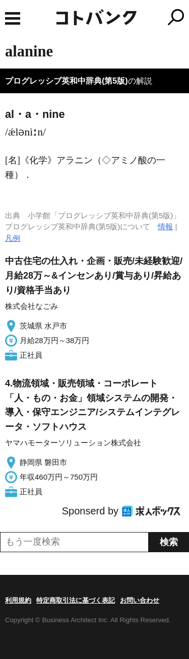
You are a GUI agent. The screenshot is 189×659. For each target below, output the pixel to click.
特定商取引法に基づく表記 (75, 600)
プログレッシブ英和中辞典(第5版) (66, 81)
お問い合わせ (139, 600)
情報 (165, 226)
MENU (12, 18)
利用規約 (18, 600)
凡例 (12, 238)
